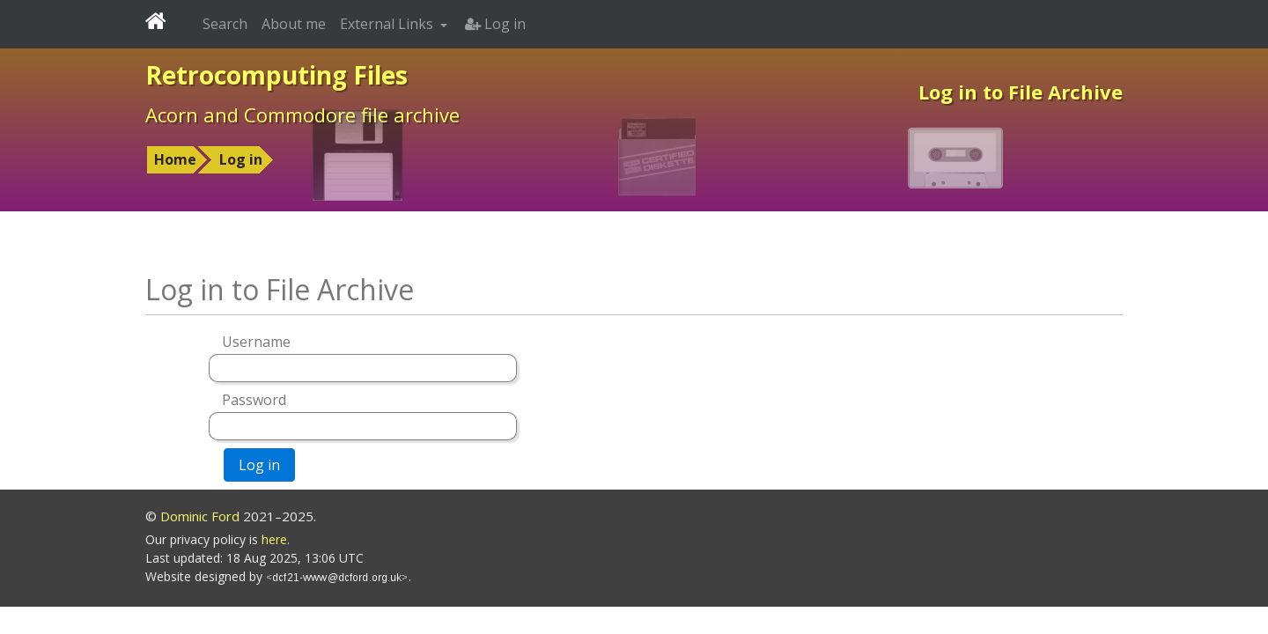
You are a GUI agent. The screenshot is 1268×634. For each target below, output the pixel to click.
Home (175, 159)
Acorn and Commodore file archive (302, 114)
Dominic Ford (200, 516)
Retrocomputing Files (276, 75)
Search (225, 23)
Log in (240, 159)
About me (294, 23)
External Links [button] (388, 23)
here (274, 539)
